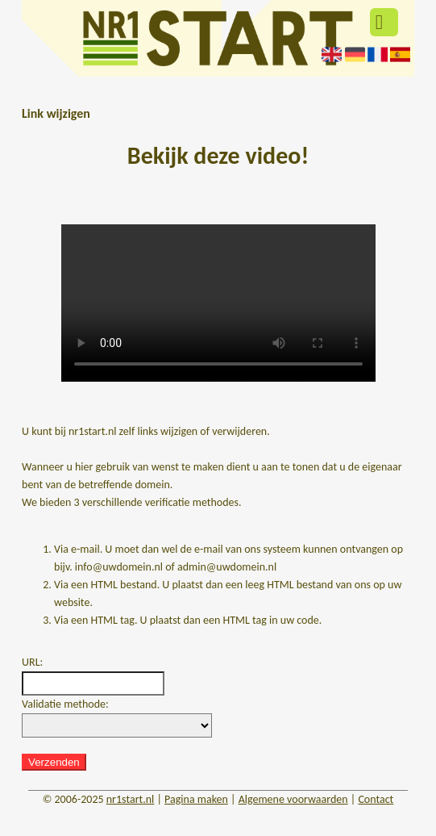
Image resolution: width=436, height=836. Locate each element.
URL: (32, 662)
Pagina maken (196, 799)
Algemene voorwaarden (293, 799)
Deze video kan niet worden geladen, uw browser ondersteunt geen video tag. (218, 303)
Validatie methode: (65, 704)
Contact (375, 799)
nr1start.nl (130, 799)
